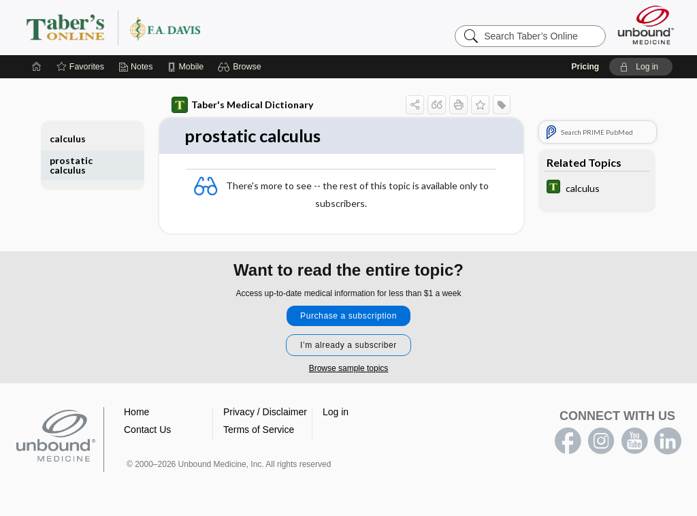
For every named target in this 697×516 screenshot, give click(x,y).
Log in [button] (335, 411)
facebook (567, 441)
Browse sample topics (349, 368)
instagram (601, 441)
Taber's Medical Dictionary (242, 105)
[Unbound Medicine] (646, 24)
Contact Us (147, 429)
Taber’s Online (195, 27)
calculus (68, 138)
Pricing (585, 66)
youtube (634, 441)
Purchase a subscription (348, 316)
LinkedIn (667, 441)
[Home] (37, 66)
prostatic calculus (71, 165)
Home (136, 411)
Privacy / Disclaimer (265, 411)
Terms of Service (258, 429)
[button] (241, 66)
